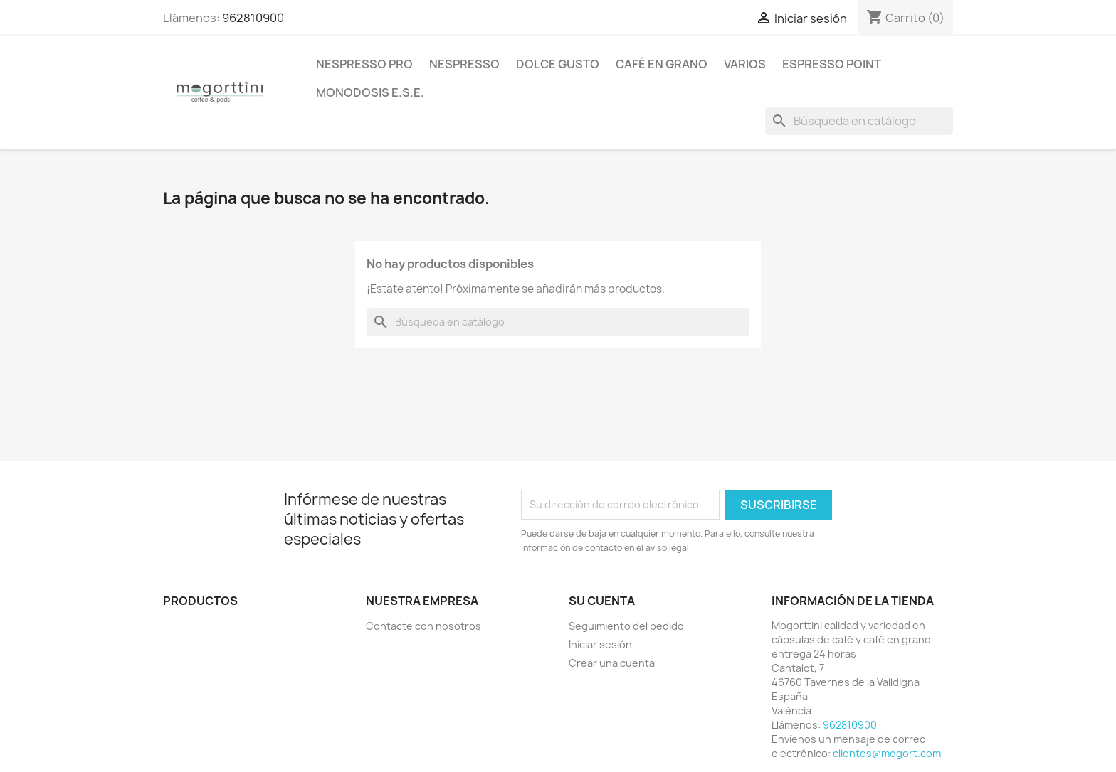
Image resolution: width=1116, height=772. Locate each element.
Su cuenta (602, 601)
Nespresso (464, 64)
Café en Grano (661, 64)
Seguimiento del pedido (626, 626)
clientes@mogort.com (887, 753)
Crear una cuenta (612, 663)
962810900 (253, 18)
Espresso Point (831, 64)
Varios (745, 64)
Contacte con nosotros (423, 626)
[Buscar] (859, 121)
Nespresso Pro (364, 64)
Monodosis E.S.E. (370, 92)
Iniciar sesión (600, 644)
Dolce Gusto (557, 64)
